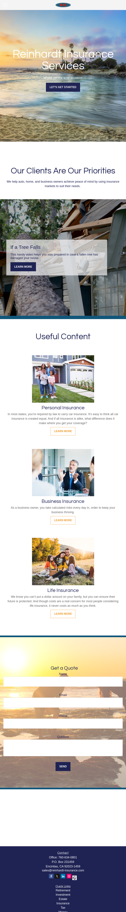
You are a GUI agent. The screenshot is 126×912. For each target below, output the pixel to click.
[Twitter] (57, 876)
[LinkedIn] (63, 876)
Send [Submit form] (63, 766)
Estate (63, 899)
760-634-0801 (67, 857)
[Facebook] (51, 876)
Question (63, 737)
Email (63, 695)
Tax (63, 907)
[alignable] (74, 877)
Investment (63, 894)
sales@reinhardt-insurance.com (63, 870)
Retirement (63, 890)
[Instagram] (69, 876)
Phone (63, 716)
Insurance (62, 903)
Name (63, 674)
